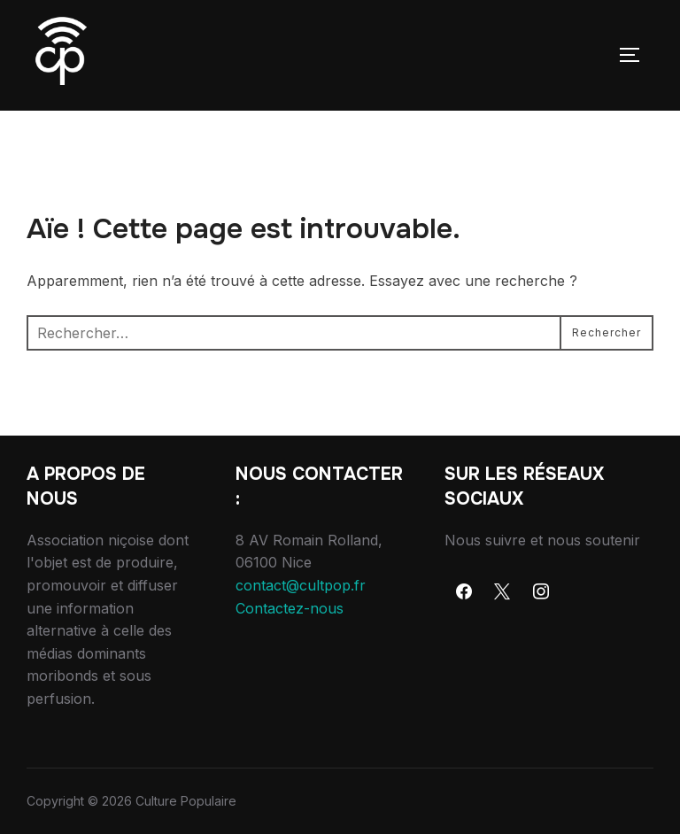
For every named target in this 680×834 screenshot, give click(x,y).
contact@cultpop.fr (301, 585)
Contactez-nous (290, 608)
